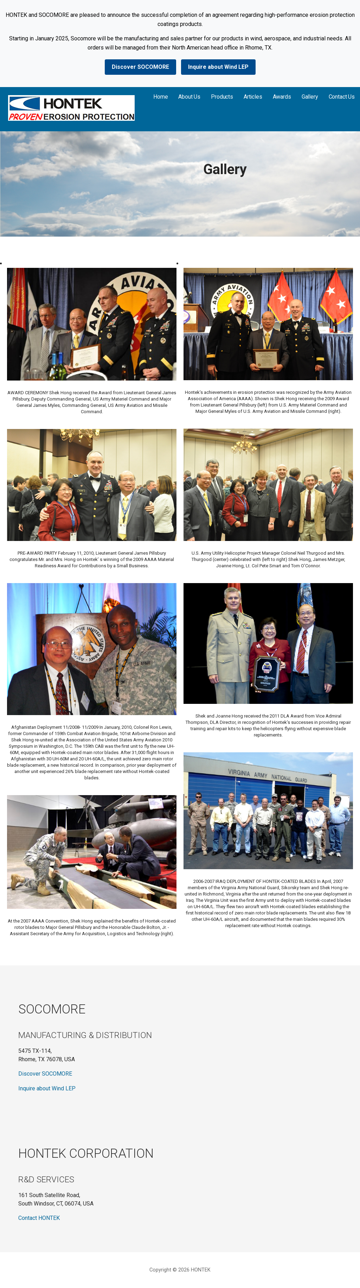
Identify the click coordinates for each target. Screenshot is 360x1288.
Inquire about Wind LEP (218, 67)
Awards (282, 96)
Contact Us (342, 96)
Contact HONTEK (39, 1218)
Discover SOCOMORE (140, 67)
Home (160, 96)
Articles (253, 96)
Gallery (310, 96)
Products (222, 96)
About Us (189, 96)
